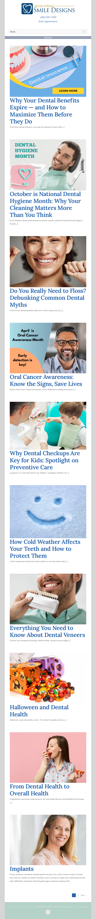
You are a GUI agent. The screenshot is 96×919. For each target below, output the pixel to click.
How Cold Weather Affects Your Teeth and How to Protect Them (45, 548)
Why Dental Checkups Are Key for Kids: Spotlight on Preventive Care (45, 460)
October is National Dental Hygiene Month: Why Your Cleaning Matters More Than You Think (45, 204)
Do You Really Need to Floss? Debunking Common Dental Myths (48, 297)
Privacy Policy (82, 907)
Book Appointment (48, 21)
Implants (22, 868)
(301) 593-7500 (48, 17)
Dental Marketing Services (63, 907)
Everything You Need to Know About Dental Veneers (47, 631)
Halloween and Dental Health (39, 710)
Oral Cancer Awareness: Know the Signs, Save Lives (46, 380)
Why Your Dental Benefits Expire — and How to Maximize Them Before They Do (44, 111)
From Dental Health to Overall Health (39, 790)
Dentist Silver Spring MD (43, 907)
